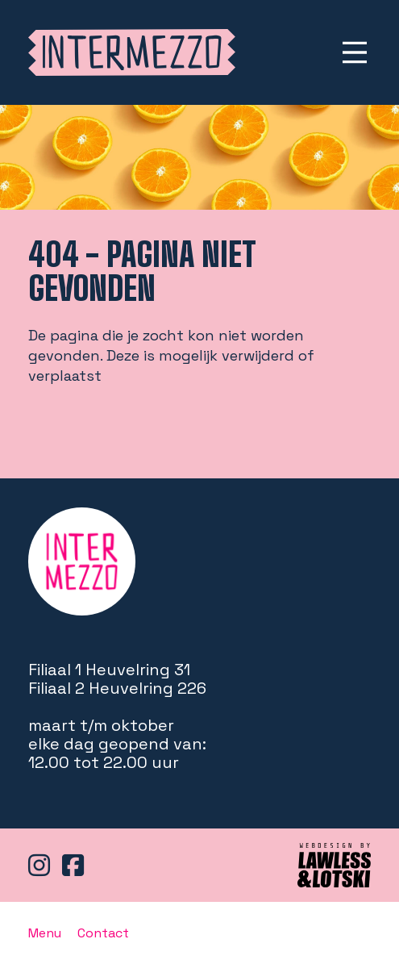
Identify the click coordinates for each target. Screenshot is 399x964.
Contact (103, 932)
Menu (44, 932)
